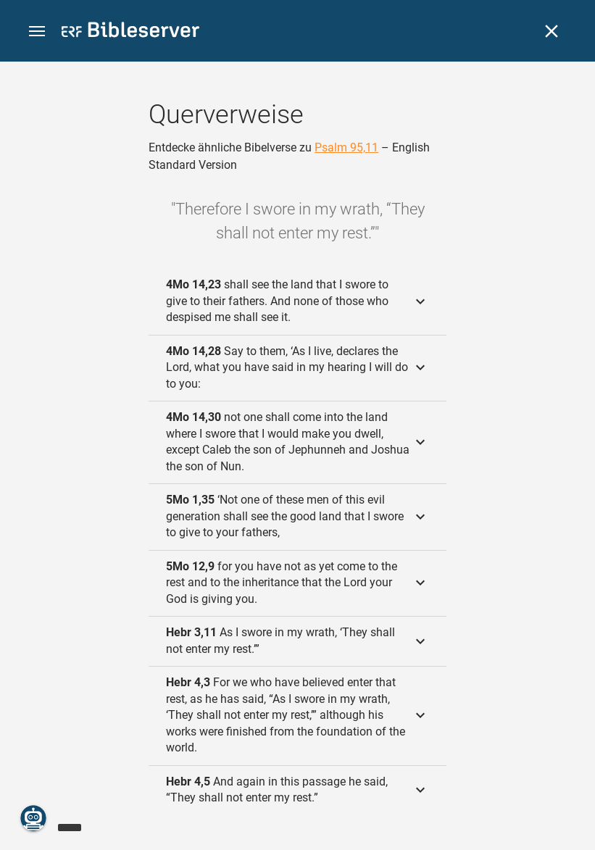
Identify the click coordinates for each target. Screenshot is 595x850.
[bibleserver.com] (130, 32)
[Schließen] (551, 31)
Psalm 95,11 (346, 147)
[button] (37, 31)
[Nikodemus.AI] (33, 818)
